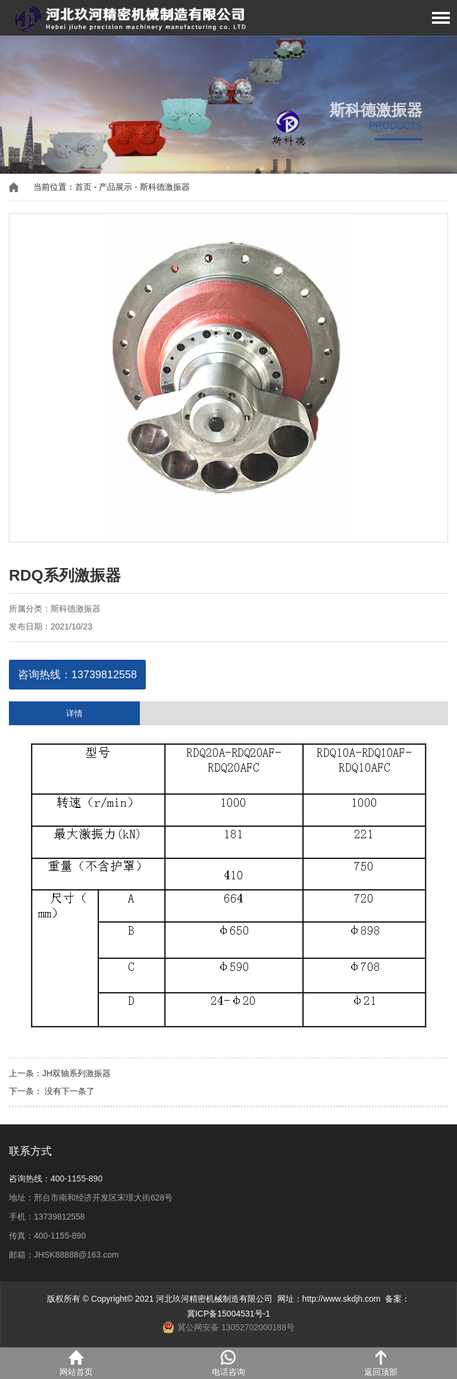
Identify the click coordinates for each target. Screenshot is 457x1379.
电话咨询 (228, 1363)
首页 (83, 187)
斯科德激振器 (165, 187)
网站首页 (76, 1363)
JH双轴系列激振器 (76, 1073)
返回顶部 (380, 1363)
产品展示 (115, 187)
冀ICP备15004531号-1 (228, 1313)
